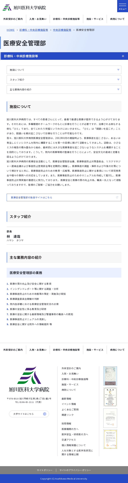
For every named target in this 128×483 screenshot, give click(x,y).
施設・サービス (95, 19)
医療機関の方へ (70, 429)
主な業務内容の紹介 (21, 89)
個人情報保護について (74, 445)
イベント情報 (69, 404)
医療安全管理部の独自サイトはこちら (31, 197)
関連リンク (68, 414)
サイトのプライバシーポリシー (75, 470)
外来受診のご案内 (13, 19)
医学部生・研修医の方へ (75, 434)
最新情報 (66, 398)
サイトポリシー (45, 470)
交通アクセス (69, 439)
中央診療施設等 (62, 30)
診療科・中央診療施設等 (66, 19)
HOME (10, 30)
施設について (17, 69)
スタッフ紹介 (17, 79)
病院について (117, 19)
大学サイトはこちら (29, 414)
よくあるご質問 (70, 409)
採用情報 (66, 423)
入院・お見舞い (37, 19)
